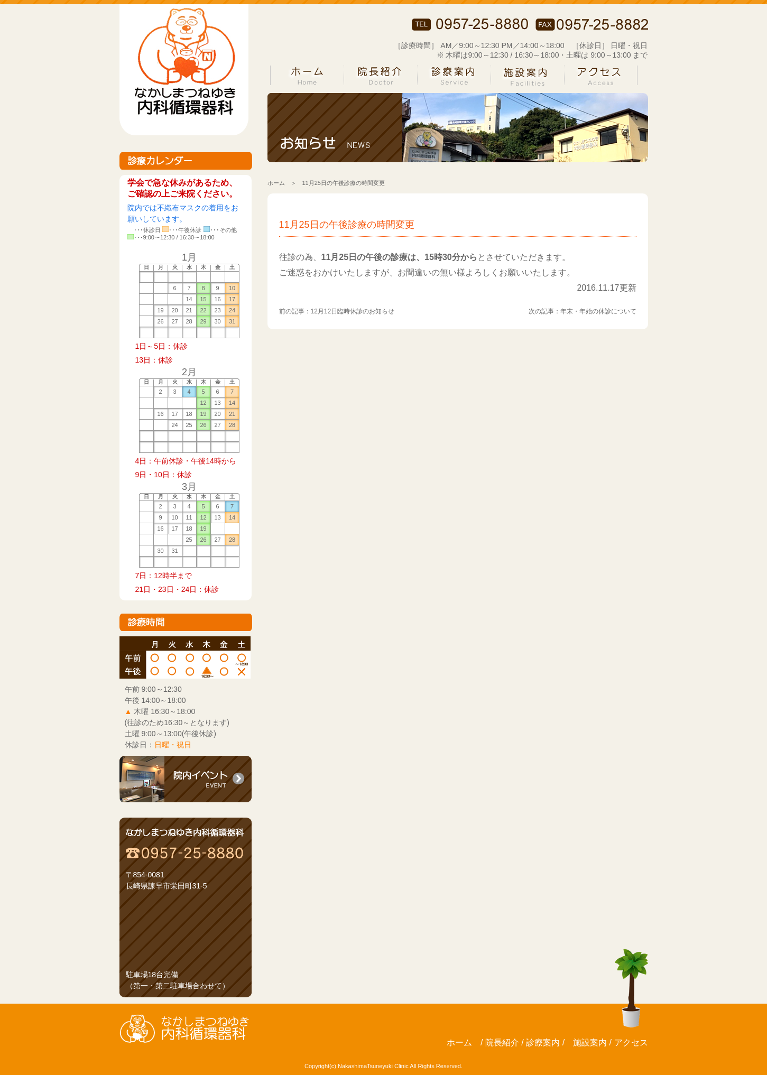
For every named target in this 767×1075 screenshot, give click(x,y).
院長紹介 (502, 1042)
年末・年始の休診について (598, 311)
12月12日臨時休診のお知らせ (353, 311)
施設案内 (590, 1042)
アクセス (631, 1042)
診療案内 (543, 1042)
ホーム (276, 183)
